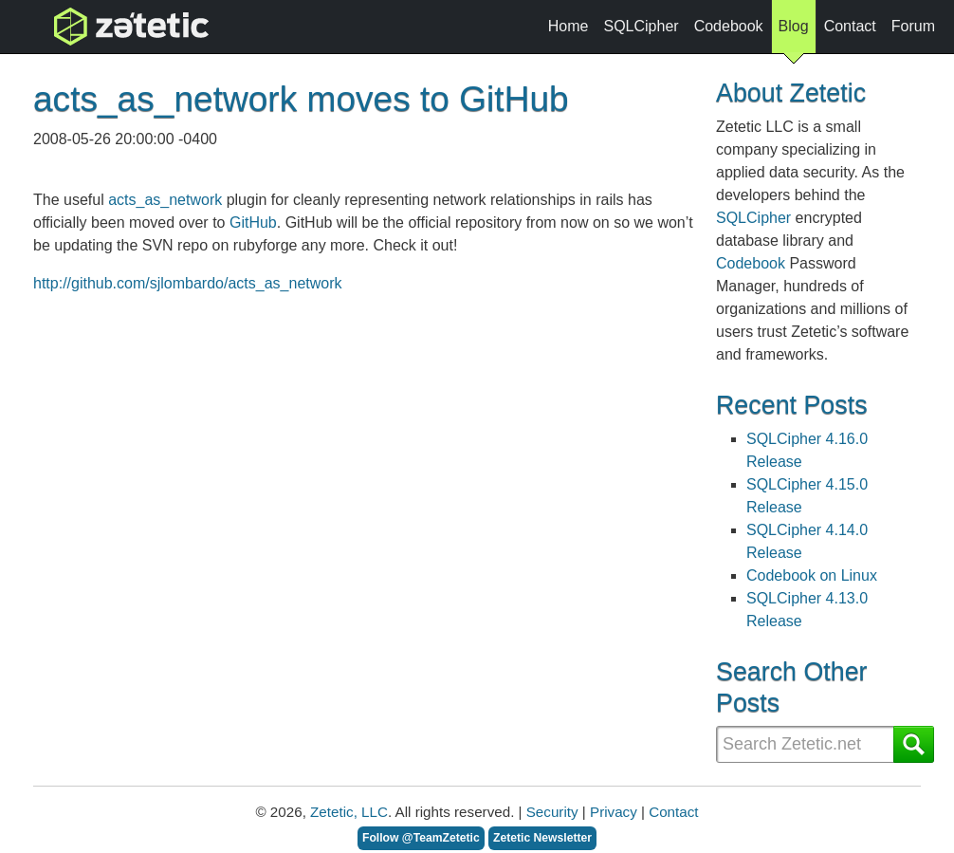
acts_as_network (165, 200)
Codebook (728, 26)
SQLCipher (640, 26)
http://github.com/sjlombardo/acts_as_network (187, 283)
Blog (794, 32)
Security (552, 812)
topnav (82, 26)
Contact (850, 26)
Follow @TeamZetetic (421, 837)
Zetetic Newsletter (542, 837)
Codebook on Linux (811, 575)
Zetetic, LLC (349, 812)
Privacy (613, 812)
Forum (913, 26)
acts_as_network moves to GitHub (301, 99)
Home (568, 26)
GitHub (253, 222)
